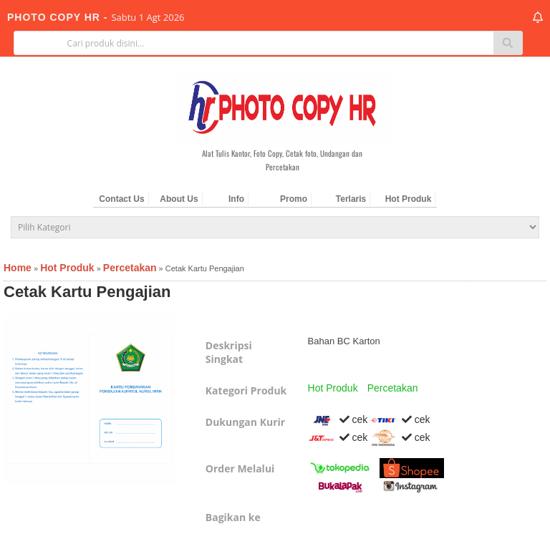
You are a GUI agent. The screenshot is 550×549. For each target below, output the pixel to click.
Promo (293, 199)
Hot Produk (408, 199)
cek (338, 419)
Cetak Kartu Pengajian (87, 292)
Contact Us (121, 199)
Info (236, 199)
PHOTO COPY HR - (59, 17)
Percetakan (392, 388)
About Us (179, 199)
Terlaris (351, 199)
